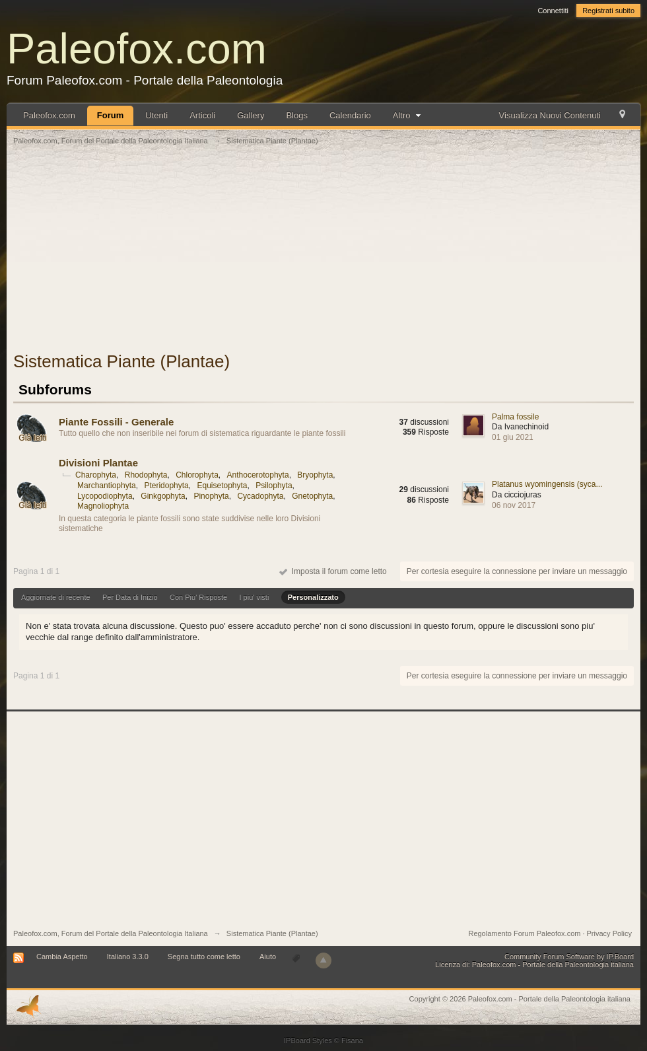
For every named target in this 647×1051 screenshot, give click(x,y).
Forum (110, 115)
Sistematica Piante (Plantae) (272, 933)
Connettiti (552, 11)
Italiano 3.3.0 (128, 956)
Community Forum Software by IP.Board (569, 956)
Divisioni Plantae (98, 462)
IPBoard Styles (308, 1040)
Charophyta (95, 475)
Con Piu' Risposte (198, 597)
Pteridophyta (166, 485)
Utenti (156, 115)
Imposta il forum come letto (333, 571)
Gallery (250, 115)
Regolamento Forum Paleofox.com (524, 933)
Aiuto (268, 956)
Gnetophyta (312, 496)
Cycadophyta (260, 496)
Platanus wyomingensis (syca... (547, 484)
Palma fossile (515, 416)
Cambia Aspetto (62, 956)
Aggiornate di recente (55, 597)
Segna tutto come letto (204, 956)
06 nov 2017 (513, 505)
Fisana (352, 1040)
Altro (408, 115)
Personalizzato (313, 597)
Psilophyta (273, 485)
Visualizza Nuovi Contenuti (550, 115)
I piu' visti (254, 597)
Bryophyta (315, 475)
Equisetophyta (222, 485)
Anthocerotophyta (258, 475)
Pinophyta (210, 496)
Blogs (297, 115)
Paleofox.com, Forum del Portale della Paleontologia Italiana (110, 933)
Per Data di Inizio (130, 597)
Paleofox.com (137, 48)
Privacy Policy (609, 933)
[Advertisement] (323, 255)
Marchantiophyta (106, 485)
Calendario (350, 115)
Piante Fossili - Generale (116, 421)
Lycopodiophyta (105, 496)
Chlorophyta (197, 475)
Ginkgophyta (163, 496)
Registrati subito (608, 11)
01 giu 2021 (512, 437)
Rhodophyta (146, 475)
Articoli (202, 115)
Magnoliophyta (103, 506)
